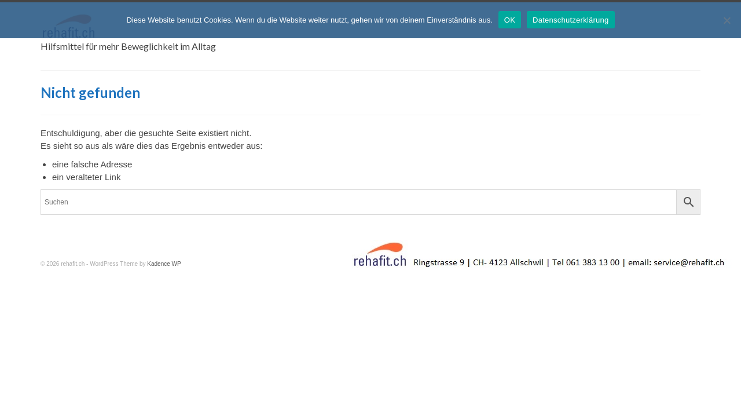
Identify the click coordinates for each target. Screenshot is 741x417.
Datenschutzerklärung (570, 20)
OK (509, 20)
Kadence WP (164, 270)
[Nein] (726, 20)
